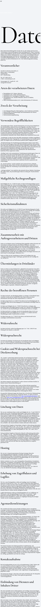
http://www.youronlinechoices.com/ (15, 397)
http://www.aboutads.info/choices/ (30, 396)
